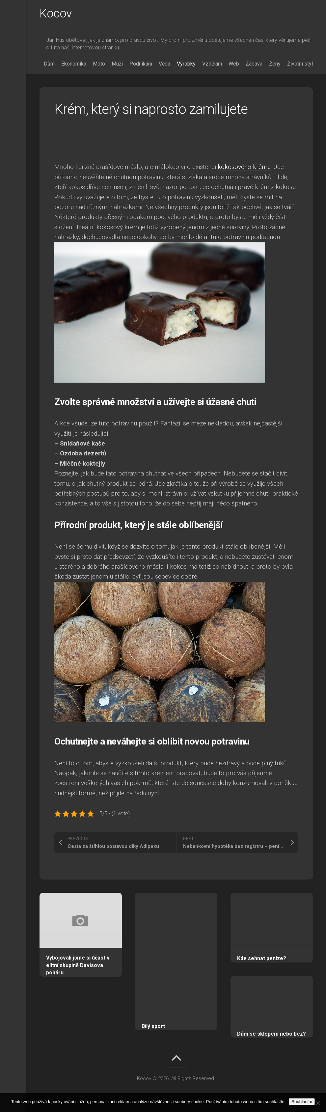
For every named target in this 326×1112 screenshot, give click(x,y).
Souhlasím (301, 1101)
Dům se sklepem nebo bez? (271, 1034)
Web (234, 64)
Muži (117, 64)
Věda (164, 64)
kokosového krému (244, 167)
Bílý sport (153, 1026)
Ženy (275, 64)
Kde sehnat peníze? (261, 958)
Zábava (254, 64)
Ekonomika (73, 64)
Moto (99, 64)
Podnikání (140, 64)
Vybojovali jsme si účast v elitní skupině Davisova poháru (78, 965)
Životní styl (300, 64)
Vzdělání (212, 64)
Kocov (56, 13)
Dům (49, 64)
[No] (317, 1102)
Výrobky (186, 64)
